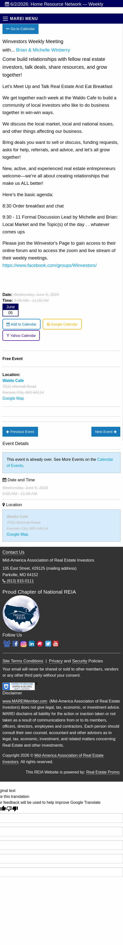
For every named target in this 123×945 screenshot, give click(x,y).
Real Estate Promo (102, 772)
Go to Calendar (20, 29)
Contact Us (13, 552)
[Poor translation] (12, 809)
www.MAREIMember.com (24, 701)
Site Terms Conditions (22, 661)
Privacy (56, 661)
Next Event (105, 432)
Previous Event (20, 432)
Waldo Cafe (17, 517)
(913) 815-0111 (18, 581)
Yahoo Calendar (21, 336)
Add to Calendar (21, 324)
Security (79, 661)
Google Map (13, 398)
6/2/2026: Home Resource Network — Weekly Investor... (54, 4)
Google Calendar (62, 324)
